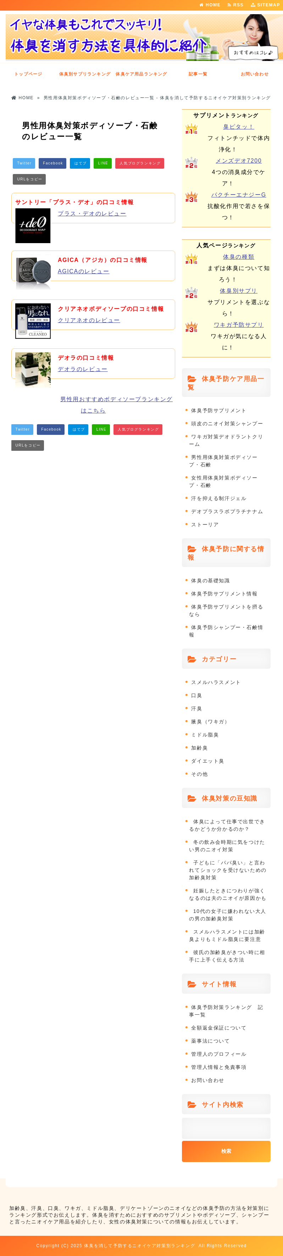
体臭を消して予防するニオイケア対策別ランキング (139, 1245)
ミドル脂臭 (205, 735)
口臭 (196, 695)
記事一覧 (198, 74)
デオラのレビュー (83, 369)
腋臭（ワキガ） (210, 721)
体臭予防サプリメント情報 (224, 593)
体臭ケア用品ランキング (141, 74)
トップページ (28, 74)
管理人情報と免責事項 (218, 1067)
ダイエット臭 (207, 761)
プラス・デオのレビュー (92, 214)
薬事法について (210, 1041)
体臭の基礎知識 (210, 580)
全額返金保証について (218, 1028)
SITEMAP (265, 4)
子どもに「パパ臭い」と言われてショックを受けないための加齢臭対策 (227, 870)
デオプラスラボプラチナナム (227, 511)
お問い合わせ (255, 74)
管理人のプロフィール (218, 1054)
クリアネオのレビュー (89, 320)
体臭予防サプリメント (218, 410)
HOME (210, 4)
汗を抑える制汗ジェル (218, 498)
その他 (199, 774)
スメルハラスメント (216, 682)
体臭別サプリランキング (85, 74)
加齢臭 (199, 748)
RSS (237, 4)
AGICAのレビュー (84, 271)
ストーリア (205, 524)
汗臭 (196, 708)
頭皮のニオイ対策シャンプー (227, 423)
